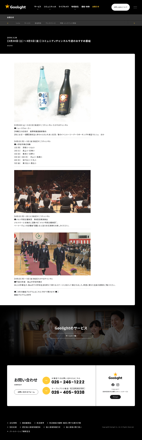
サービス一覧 (71, 335)
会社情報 (13, 423)
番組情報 (38, 23)
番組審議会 (26, 423)
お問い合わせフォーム (26, 392)
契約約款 (13, 427)
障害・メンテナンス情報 (68, 23)
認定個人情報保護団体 (31, 427)
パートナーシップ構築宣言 (19, 431)
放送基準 (40, 423)
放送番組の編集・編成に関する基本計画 (65, 423)
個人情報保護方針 (53, 427)
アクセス (115, 397)
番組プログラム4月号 (22, 294)
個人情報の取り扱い (74, 427)
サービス (27, 23)
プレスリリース (51, 23)
